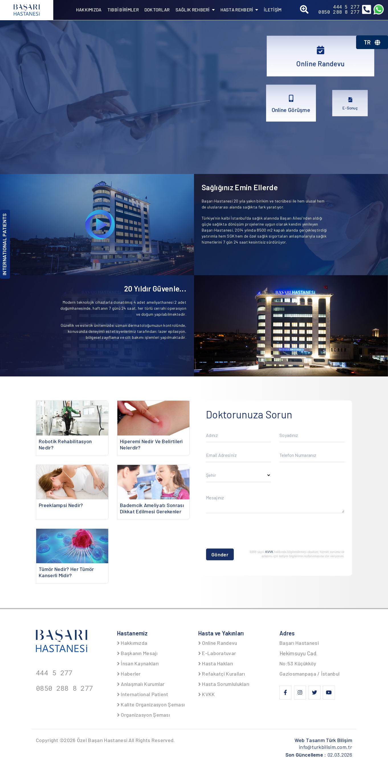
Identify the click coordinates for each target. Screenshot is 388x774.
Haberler (129, 673)
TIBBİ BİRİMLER (123, 9)
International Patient (142, 694)
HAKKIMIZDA (89, 9)
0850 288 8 (339, 12)
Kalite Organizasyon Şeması (151, 704)
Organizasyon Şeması (143, 715)
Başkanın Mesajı (137, 653)
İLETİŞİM (272, 9)
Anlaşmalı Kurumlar (141, 684)
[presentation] (249, 532)
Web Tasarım (323, 740)
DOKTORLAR (157, 9)
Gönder (219, 554)
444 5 (346, 6)
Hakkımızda (132, 643)
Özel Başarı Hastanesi (102, 740)
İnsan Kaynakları (138, 663)
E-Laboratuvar (217, 653)
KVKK (206, 694)
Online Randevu (217, 643)
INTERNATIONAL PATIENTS (4, 244)
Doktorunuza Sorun (249, 414)
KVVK (269, 552)
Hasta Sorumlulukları (223, 684)
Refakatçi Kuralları (221, 673)
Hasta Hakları (215, 663)
